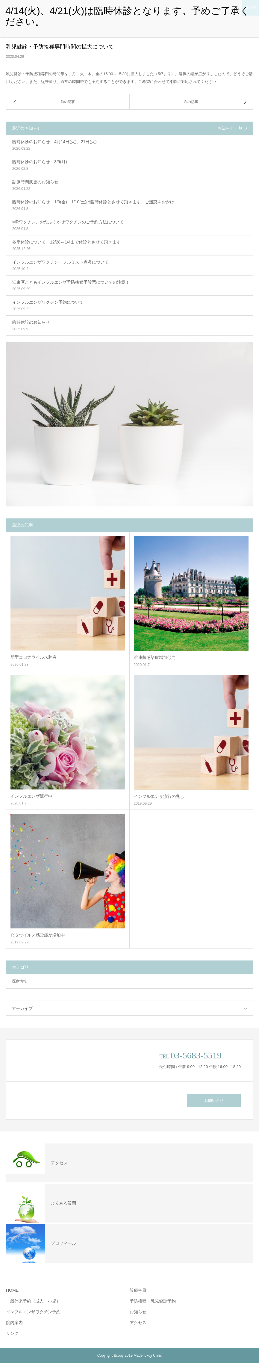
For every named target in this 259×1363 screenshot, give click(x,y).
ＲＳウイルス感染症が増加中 (37, 935)
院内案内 (14, 1322)
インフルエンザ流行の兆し (159, 796)
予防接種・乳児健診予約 (153, 1301)
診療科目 (138, 1290)
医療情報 (19, 981)
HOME (12, 1290)
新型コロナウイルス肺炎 (33, 657)
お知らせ (138, 1311)
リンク (12, 1333)
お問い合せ (214, 1100)
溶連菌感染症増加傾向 (155, 657)
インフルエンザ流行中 (31, 796)
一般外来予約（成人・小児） (33, 1301)
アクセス (138, 1322)
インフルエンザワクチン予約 (33, 1311)
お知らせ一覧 (230, 128)
